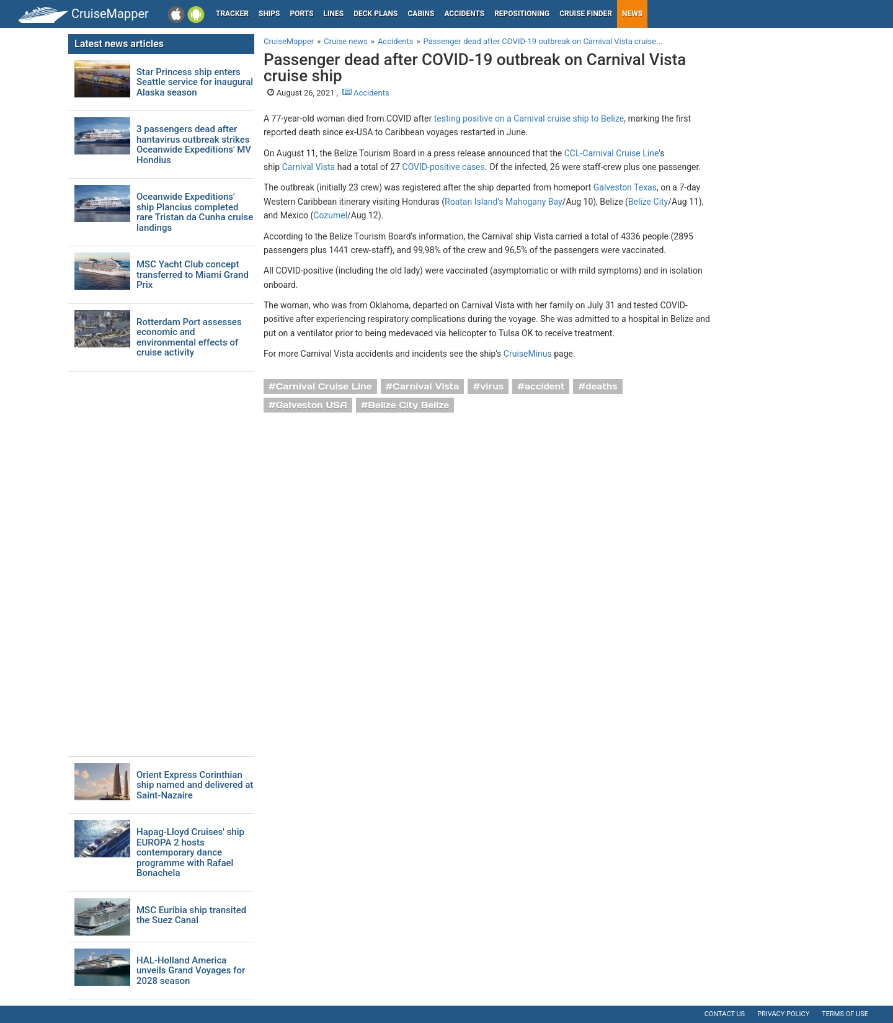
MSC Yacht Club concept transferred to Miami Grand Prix (192, 274)
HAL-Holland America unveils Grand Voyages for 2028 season (190, 970)
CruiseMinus (528, 354)
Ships (269, 13)
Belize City (648, 202)
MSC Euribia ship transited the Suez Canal (191, 915)
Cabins (420, 13)
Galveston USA (311, 405)
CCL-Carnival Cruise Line (611, 153)
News (632, 13)
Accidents (464, 13)
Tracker (232, 13)
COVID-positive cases (443, 167)
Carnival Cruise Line (324, 386)
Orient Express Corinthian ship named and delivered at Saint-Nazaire (194, 785)
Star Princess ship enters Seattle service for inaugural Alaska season (194, 82)
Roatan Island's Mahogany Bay (503, 202)
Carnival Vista (308, 167)
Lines (334, 13)
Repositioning (521, 13)
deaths (601, 386)
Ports (302, 13)
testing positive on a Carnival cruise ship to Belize (529, 118)
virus (492, 386)
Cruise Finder (585, 13)
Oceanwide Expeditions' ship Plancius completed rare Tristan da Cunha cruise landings (194, 212)
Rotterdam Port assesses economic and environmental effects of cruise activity (189, 337)
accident (545, 386)
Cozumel (330, 215)
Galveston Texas (625, 187)
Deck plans (375, 13)
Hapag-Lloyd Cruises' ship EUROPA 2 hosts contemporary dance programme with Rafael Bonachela (190, 852)
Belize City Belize (408, 405)
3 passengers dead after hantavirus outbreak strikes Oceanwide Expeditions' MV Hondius (193, 144)
